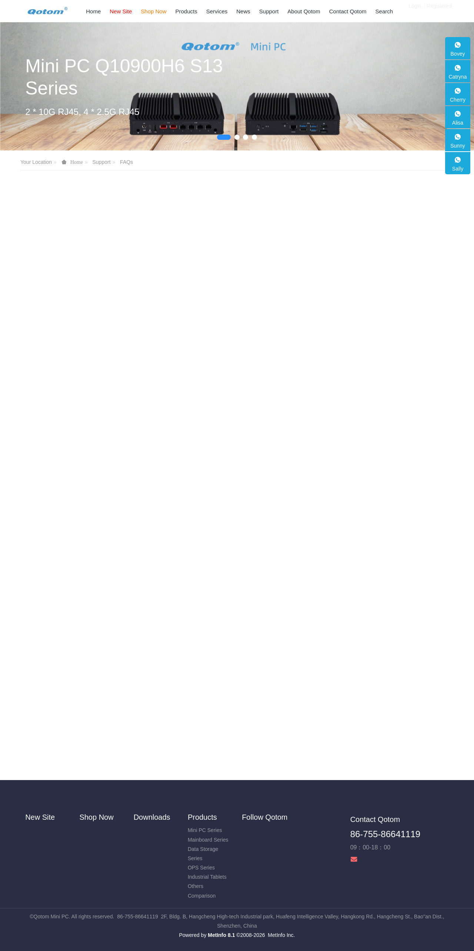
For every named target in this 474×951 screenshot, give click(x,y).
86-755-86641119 (385, 834)
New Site (40, 817)
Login (414, 11)
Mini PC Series (205, 830)
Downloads (152, 817)
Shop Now (96, 817)
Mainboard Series (208, 840)
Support (101, 162)
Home (93, 11)
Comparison (202, 896)
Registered (439, 11)
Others (195, 886)
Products (202, 817)
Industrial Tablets (207, 877)
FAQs (126, 162)
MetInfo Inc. (281, 935)
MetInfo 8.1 (221, 935)
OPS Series (201, 868)
